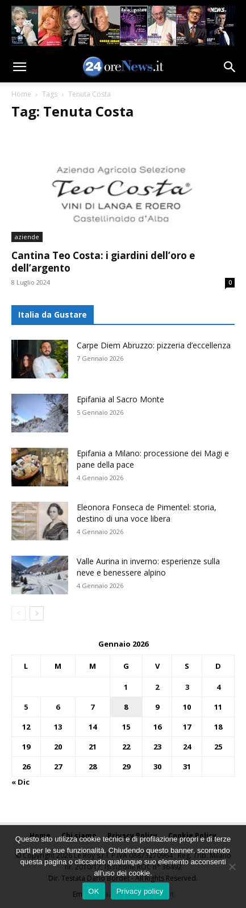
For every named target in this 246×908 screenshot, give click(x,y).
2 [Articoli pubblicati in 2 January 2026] (157, 687)
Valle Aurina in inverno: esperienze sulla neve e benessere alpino (148, 567)
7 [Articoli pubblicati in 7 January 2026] (92, 707)
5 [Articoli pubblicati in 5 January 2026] (26, 707)
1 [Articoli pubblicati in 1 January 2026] (126, 687)
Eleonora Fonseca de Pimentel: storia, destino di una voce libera (146, 513)
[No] (231, 866)
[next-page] (37, 613)
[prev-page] (18, 613)
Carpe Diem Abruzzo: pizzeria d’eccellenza (154, 345)
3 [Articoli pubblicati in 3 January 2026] (187, 687)
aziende (27, 236)
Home (21, 94)
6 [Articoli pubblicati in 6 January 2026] (58, 707)
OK (93, 891)
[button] (19, 67)
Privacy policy (140, 891)
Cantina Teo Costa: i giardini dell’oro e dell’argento (103, 261)
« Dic (20, 782)
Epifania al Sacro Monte (120, 399)
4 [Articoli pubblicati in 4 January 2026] (218, 687)
